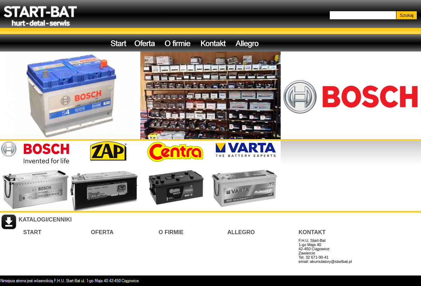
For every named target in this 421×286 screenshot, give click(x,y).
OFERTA (102, 232)
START (32, 232)
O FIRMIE (171, 232)
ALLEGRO (241, 232)
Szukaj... (339, 15)
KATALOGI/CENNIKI (45, 220)
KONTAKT (312, 232)
